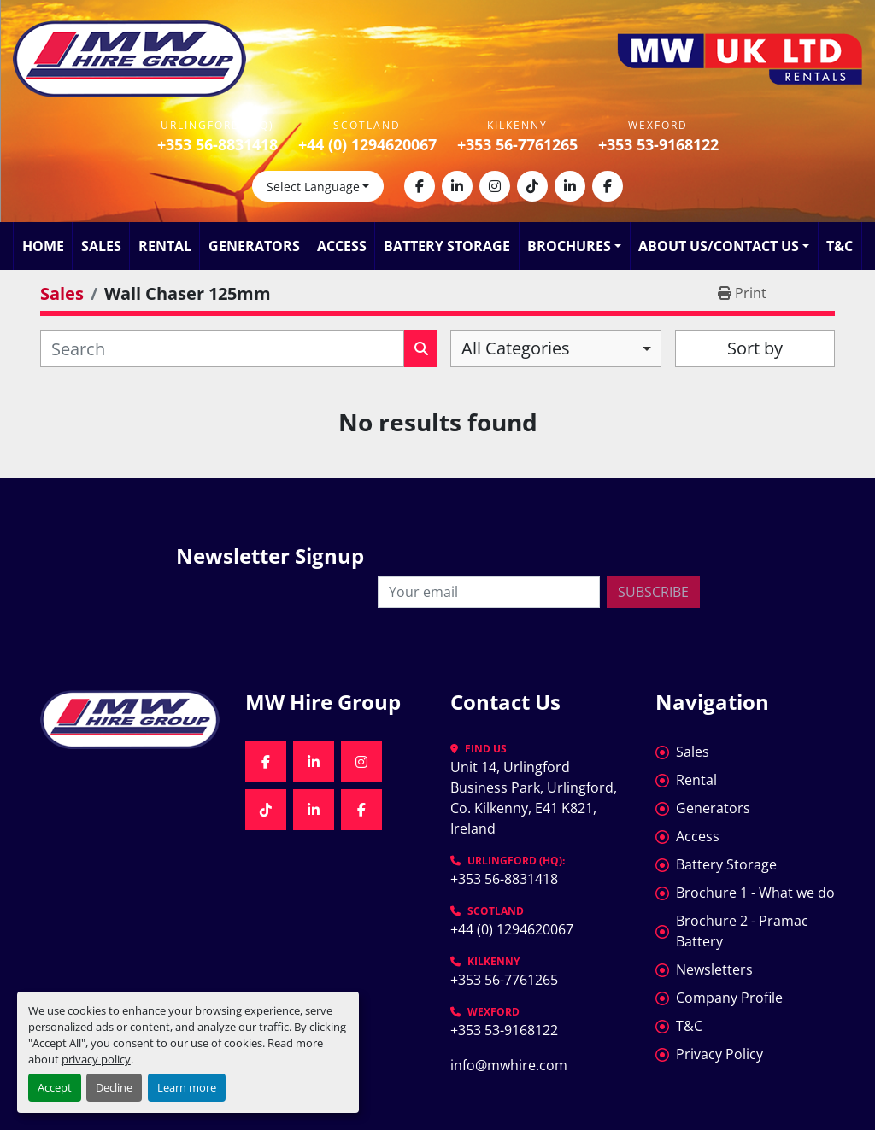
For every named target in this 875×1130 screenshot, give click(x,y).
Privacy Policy (719, 1054)
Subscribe (653, 592)
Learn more (186, 1087)
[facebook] (419, 186)
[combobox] (555, 348)
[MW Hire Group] (130, 719)
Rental (164, 246)
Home (43, 246)
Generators (254, 246)
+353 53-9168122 (658, 144)
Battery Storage (447, 246)
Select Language (313, 187)
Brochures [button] (569, 246)
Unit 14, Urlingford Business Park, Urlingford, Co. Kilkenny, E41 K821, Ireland (535, 798)
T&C (839, 246)
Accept (55, 1087)
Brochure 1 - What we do (755, 892)
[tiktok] (532, 186)
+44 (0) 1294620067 (367, 144)
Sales (101, 246)
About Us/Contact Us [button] (718, 246)
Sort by (755, 348)
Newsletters (714, 969)
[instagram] (494, 186)
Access (342, 246)
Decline (114, 1087)
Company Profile (729, 997)
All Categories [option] (515, 348)
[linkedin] (457, 186)
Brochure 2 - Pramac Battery (742, 931)
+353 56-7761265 (517, 144)
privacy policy (96, 1059)
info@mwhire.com (508, 1065)
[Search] (222, 348)
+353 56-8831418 (217, 144)
